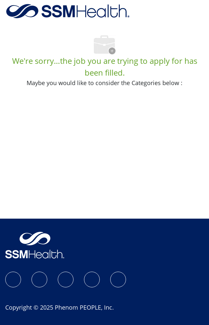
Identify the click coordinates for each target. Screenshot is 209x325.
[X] (92, 279)
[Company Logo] (68, 10)
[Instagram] (39, 279)
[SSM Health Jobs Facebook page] (13, 279)
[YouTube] (118, 279)
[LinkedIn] (65, 279)
